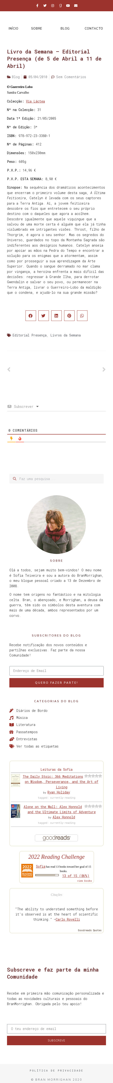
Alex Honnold (64, 817)
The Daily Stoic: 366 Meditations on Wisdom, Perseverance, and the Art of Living (60, 781)
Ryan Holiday (58, 792)
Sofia (40, 866)
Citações (56, 894)
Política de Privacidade (57, 1070)
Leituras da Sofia (56, 769)
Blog (65, 29)
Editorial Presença (30, 335)
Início (13, 29)
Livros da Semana (65, 335)
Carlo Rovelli (68, 919)
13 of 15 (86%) (75, 875)
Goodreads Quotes (90, 930)
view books (84, 880)
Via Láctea (35, 101)
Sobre (36, 29)
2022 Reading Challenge (56, 857)
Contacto (94, 29)
